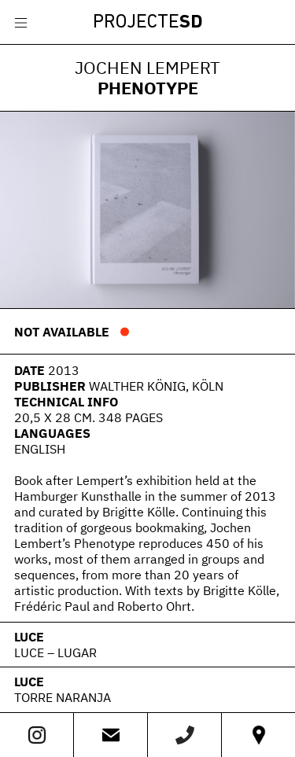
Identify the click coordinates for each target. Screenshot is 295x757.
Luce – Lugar (55, 652)
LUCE (29, 637)
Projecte (148, 22)
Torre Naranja (62, 697)
